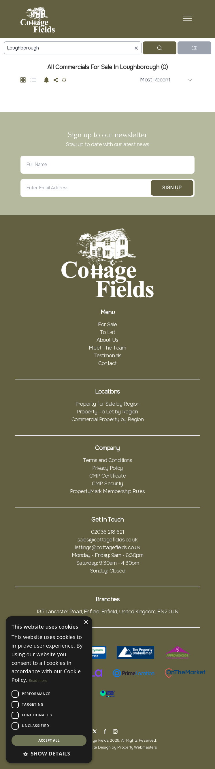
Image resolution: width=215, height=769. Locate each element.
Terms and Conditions (107, 460)
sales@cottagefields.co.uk (108, 540)
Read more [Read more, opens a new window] (38, 680)
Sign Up (172, 188)
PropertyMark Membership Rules (107, 491)
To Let (107, 332)
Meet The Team (107, 348)
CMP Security (107, 483)
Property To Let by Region (107, 412)
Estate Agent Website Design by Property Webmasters (107, 747)
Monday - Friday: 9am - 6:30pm (108, 555)
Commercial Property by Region (107, 419)
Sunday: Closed (107, 571)
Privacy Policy (107, 468)
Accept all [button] (49, 740)
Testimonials (108, 355)
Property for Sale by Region (107, 404)
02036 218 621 (107, 532)
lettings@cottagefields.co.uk (107, 547)
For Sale (107, 324)
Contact (107, 363)
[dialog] (49, 689)
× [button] (86, 622)
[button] (49, 753)
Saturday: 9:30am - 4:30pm (107, 563)
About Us (107, 340)
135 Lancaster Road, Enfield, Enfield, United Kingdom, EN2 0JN (108, 611)
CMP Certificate (107, 476)
